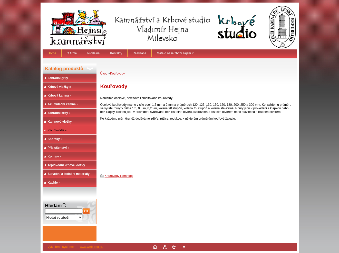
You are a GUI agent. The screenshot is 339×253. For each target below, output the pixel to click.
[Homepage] (52, 53)
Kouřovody (117, 73)
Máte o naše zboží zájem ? (175, 53)
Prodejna (93, 53)
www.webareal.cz (91, 247)
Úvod (104, 73)
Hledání (53, 205)
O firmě (72, 53)
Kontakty (116, 53)
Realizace (139, 53)
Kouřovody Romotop (119, 176)
